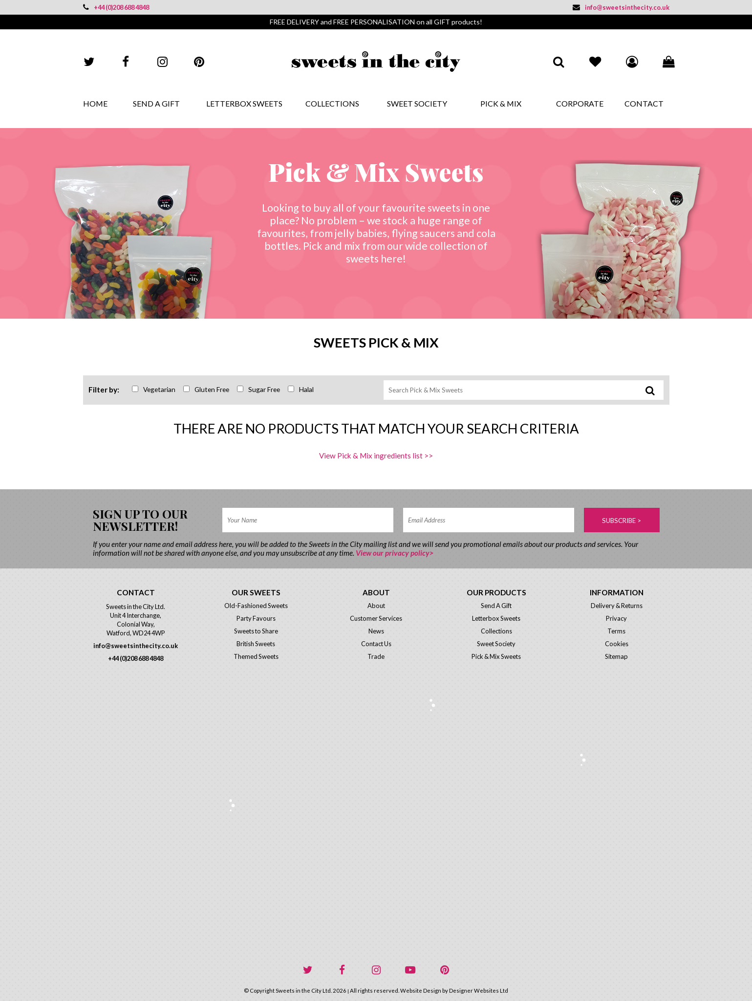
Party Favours (256, 618)
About (376, 605)
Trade (376, 656)
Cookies (616, 644)
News (376, 631)
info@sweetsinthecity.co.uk (621, 7)
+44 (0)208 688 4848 (116, 7)
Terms (616, 631)
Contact (644, 103)
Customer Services (376, 618)
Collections (332, 103)
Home (95, 103)
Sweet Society (417, 103)
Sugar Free (258, 389)
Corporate (579, 103)
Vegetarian (153, 389)
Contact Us (376, 644)
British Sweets (255, 644)
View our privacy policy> (394, 552)
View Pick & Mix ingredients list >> (376, 455)
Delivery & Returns (617, 605)
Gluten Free (206, 389)
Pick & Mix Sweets (496, 656)
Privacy (616, 618)
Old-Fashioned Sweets (256, 605)
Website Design (420, 990)
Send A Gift (156, 103)
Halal (301, 389)
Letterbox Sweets (244, 103)
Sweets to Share (256, 631)
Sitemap (616, 656)
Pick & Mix (500, 103)
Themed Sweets (256, 656)
